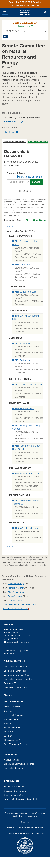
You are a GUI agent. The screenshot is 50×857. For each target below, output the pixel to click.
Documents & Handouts (14, 141)
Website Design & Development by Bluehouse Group (25, 833)
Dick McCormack (16, 600)
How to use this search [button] (30, 176)
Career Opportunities (14, 795)
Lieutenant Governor (13, 715)
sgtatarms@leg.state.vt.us (17, 642)
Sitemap (8, 786)
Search (36, 182)
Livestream (9, 132)
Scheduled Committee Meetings (19, 764)
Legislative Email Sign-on (15, 666)
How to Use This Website (15, 687)
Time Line (21, 264)
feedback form (18, 816)
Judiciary (8, 736)
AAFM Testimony (25, 528)
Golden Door (23, 408)
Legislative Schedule (13, 768)
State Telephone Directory (16, 744)
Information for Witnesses (16, 608)
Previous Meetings (13, 121)
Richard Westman (16, 587)
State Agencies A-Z (13, 740)
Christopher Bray (16, 583)
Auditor (7, 723)
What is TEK (22, 343)
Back (10, 226)
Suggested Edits (24, 291)
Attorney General (12, 719)
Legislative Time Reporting (16, 675)
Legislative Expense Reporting (18, 679)
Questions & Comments (15, 791)
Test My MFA (10, 683)
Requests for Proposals (14, 799)
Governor (8, 711)
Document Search (25, 175)
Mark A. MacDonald (17, 592)
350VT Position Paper (27, 384)
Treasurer (8, 731)
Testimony (21, 360)
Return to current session (25, 6)
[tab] (14, 141)
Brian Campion (15, 596)
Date (19, 220)
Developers (25, 822)
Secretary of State (12, 727)
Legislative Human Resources (17, 671)
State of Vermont (12, 706)
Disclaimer (8, 695)
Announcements (11, 759)
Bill (27, 220)
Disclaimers (18, 786)
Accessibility (32, 799)
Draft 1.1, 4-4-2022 (25, 473)
